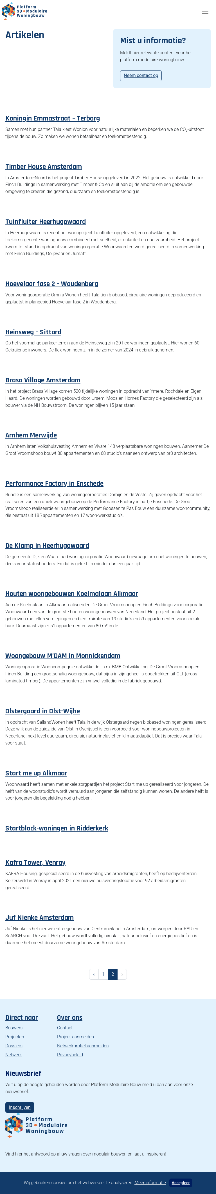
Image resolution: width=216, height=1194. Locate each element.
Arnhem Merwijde (31, 435)
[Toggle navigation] (205, 11)
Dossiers (13, 1045)
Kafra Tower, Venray (35, 862)
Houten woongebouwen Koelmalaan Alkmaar (71, 593)
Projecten (14, 1036)
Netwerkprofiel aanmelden (83, 1045)
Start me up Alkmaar (36, 773)
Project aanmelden (75, 1036)
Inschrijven (20, 1107)
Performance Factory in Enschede (54, 483)
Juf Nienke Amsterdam (39, 917)
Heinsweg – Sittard (33, 332)
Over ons (69, 1017)
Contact (65, 1027)
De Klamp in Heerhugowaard (47, 545)
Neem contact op (141, 75)
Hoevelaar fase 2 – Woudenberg (51, 284)
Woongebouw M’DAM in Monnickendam (62, 655)
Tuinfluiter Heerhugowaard (45, 221)
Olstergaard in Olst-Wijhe (42, 711)
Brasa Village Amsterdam (42, 380)
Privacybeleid (70, 1054)
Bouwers (13, 1027)
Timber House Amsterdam (43, 166)
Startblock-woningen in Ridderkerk (56, 828)
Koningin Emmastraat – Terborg (52, 118)
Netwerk (13, 1054)
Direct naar (21, 1017)
